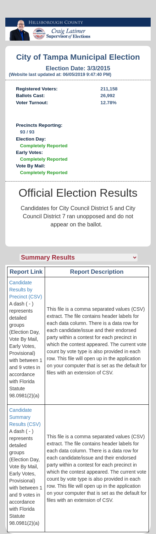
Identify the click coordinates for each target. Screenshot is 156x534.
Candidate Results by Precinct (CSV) (25, 289)
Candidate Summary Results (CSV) (25, 417)
